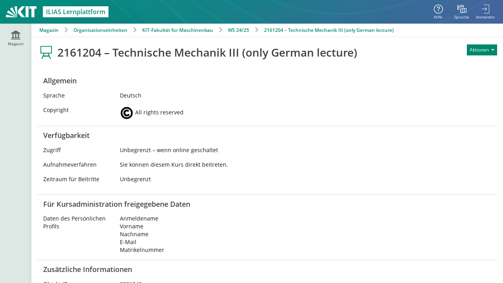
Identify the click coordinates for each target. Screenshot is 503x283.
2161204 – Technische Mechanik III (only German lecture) (329, 30)
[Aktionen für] (482, 49)
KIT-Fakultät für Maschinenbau (177, 30)
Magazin (49, 30)
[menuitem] (462, 12)
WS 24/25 (238, 30)
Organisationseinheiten (100, 30)
